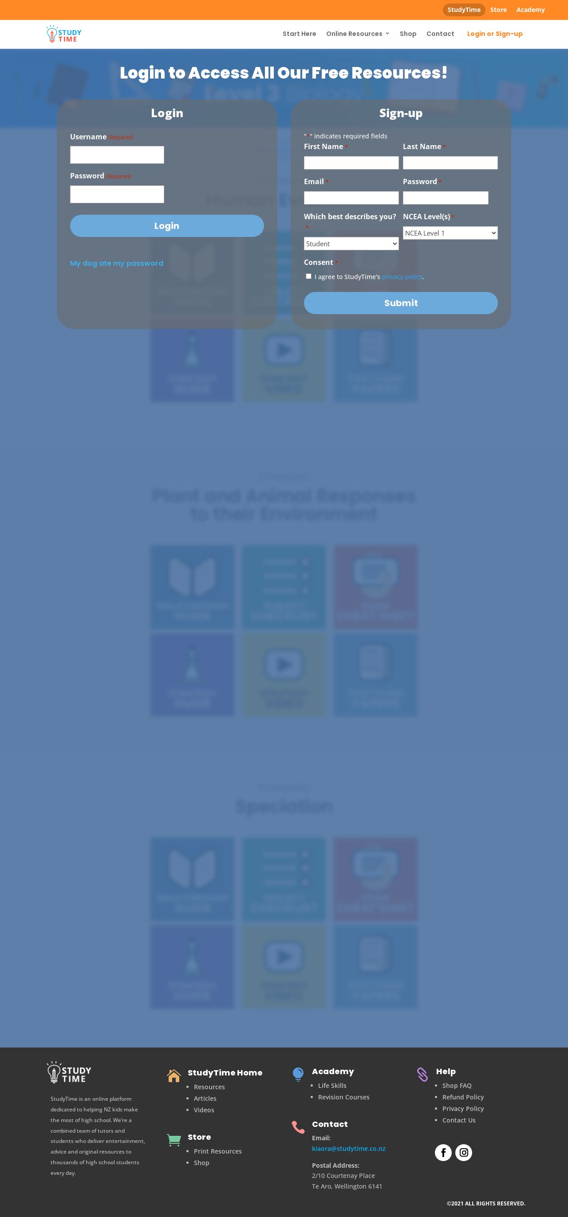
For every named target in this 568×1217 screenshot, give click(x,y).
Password (100, 176)
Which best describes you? (350, 222)
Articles (205, 1098)
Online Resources (354, 34)
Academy (531, 9)
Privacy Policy (463, 1108)
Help (446, 1071)
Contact (440, 34)
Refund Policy (463, 1097)
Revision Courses (344, 1097)
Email (316, 182)
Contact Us (459, 1120)
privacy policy (402, 276)
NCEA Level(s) (428, 217)
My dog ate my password (116, 263)
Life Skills (332, 1085)
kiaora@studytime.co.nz (349, 1148)
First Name (325, 147)
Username (102, 137)
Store (498, 9)
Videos (204, 1110)
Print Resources (218, 1151)
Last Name (424, 147)
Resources (209, 1087)
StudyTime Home (225, 1072)
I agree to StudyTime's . (369, 276)
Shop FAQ (457, 1085)
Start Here (299, 34)
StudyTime (464, 9)
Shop (408, 34)
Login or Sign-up (495, 34)
